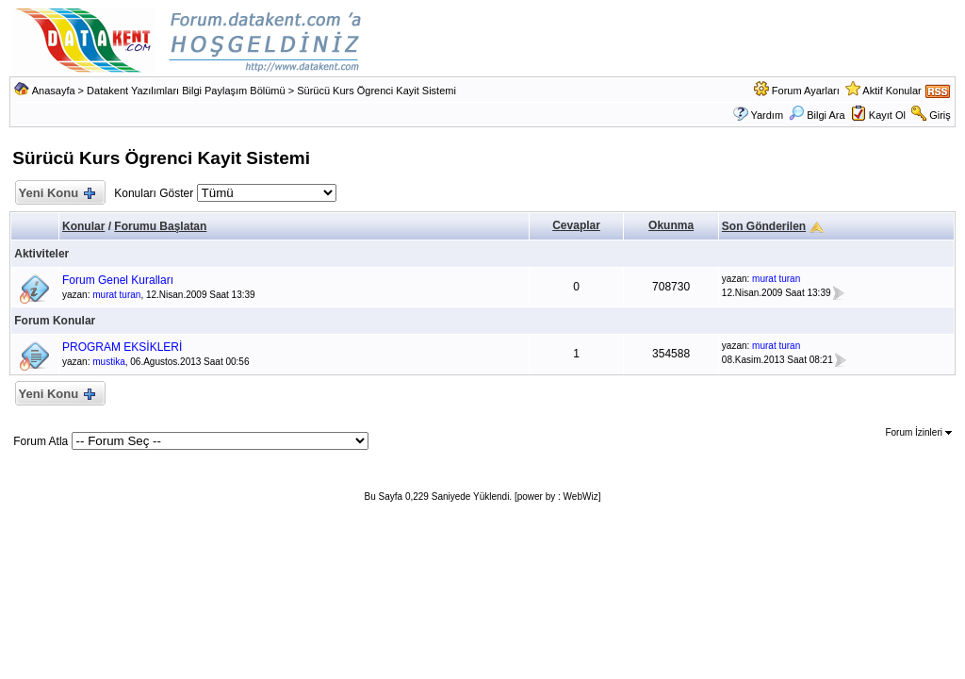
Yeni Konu (56, 194)
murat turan (116, 295)
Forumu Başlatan (160, 226)
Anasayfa (53, 90)
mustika (108, 361)
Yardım (766, 115)
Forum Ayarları (806, 90)
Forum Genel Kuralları (117, 280)
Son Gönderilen (764, 226)
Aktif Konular (891, 90)
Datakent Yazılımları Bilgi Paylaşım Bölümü (186, 90)
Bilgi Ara (816, 115)
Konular (83, 226)
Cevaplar (576, 225)
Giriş (940, 115)
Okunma (671, 225)
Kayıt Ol (887, 115)
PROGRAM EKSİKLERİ (122, 347)
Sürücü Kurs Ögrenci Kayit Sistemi (376, 90)
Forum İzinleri (918, 432)
